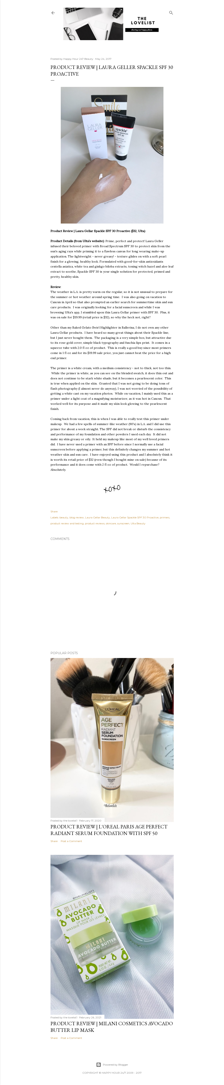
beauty (63, 517)
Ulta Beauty (138, 523)
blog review (77, 517)
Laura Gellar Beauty (97, 517)
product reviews (95, 523)
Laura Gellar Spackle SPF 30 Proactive (135, 517)
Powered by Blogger (112, 1064)
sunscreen (123, 523)
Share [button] (54, 511)
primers (164, 517)
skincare (111, 523)
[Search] (171, 12)
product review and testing (67, 523)
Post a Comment (71, 841)
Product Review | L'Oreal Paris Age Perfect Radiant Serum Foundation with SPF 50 (109, 829)
